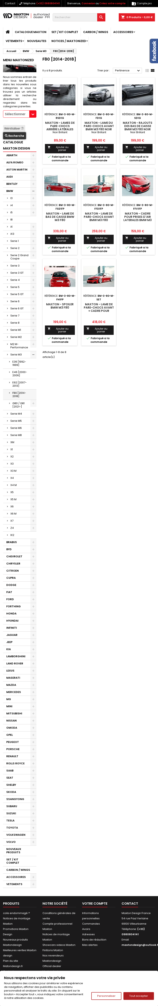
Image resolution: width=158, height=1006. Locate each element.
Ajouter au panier (58, 148)
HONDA (11, 613)
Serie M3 (16, 354)
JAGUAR (11, 635)
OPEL (9, 735)
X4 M (13, 485)
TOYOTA (12, 828)
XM (12, 442)
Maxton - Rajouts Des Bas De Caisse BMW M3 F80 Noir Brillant (137, 128)
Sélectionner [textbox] (15, 114)
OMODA (11, 728)
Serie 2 (15, 248)
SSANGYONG (15, 799)
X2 (12, 456)
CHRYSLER (13, 564)
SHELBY (11, 785)
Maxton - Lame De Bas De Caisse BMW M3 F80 (60, 216)
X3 (12, 464)
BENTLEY (11, 184)
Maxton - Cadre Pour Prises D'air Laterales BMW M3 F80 (137, 218)
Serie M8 (16, 435)
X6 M (13, 514)
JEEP (9, 642)
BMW (9, 191)
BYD (9, 549)
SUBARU (11, 806)
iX (11, 227)
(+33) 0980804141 (48, 3)
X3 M (13, 471)
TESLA (10, 820)
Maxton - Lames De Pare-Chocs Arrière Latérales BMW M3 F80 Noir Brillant (60, 129)
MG (8, 699)
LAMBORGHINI (15, 656)
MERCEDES (13, 692)
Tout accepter (138, 996)
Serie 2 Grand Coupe (19, 256)
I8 (11, 219)
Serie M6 (16, 428)
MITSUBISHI (14, 713)
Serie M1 (15, 330)
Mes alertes (90, 945)
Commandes (91, 924)
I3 (11, 198)
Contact (10, 3)
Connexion (88, 3)
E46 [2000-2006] (19, 373)
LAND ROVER (14, 663)
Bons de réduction (94, 940)
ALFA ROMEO (14, 162)
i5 (11, 212)
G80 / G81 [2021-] (18, 404)
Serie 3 (15, 266)
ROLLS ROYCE (15, 763)
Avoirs (86, 929)
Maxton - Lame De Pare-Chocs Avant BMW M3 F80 (99, 216)
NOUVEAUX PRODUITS (13, 850)
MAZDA (11, 685)
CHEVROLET (14, 556)
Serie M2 (16, 337)
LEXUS (10, 671)
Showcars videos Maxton (58, 945)
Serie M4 (16, 414)
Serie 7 (14, 316)
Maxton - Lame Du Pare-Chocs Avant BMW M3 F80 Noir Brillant (99, 128)
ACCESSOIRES (123, 32)
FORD (10, 599)
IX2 (12, 535)
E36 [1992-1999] (19, 363)
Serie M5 (16, 421)
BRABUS (11, 542)
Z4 (12, 528)
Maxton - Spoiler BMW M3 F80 (60, 306)
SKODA (11, 792)
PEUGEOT (12, 742)
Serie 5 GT (17, 294)
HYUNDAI (12, 621)
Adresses (88, 934)
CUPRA (11, 578)
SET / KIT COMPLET (64, 32)
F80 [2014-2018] (19, 394)
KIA (8, 649)
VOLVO (11, 842)
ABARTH (11, 155)
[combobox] (19, 114)
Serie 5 (15, 287)
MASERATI (13, 678)
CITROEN (12, 571)
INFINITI (11, 628)
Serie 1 (14, 241)
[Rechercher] (79, 17)
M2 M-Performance (19, 345)
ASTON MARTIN (16, 170)
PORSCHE (13, 749)
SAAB (9, 770)
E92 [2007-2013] (19, 384)
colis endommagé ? (16, 913)
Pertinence (128, 70)
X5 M (13, 499)
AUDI (9, 177)
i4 (11, 205)
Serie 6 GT (17, 308)
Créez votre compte (112, 3)
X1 (11, 449)
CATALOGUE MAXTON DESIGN (16, 145)
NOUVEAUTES (36, 41)
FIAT (9, 592)
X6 (12, 506)
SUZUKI (11, 813)
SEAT (9, 778)
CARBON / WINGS (95, 32)
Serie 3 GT (17, 273)
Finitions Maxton (52, 950)
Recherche (14, 136)
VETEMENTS (14, 41)
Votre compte (94, 903)
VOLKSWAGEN (15, 835)
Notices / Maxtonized (68, 41)
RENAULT (12, 756)
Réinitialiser (14, 128)
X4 (12, 478)
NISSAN (11, 721)
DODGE (11, 585)
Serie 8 (15, 323)
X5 (12, 492)
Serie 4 (15, 280)
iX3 (12, 234)
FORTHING (13, 606)
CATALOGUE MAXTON (30, 32)
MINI (9, 706)
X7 (11, 521)
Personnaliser (106, 996)
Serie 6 (15, 301)
